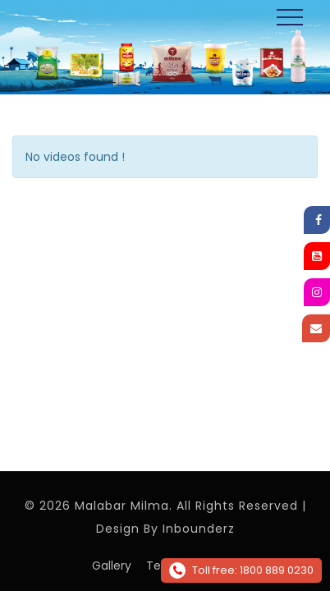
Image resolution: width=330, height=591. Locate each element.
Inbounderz (199, 528)
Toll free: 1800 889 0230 (241, 570)
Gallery (111, 565)
